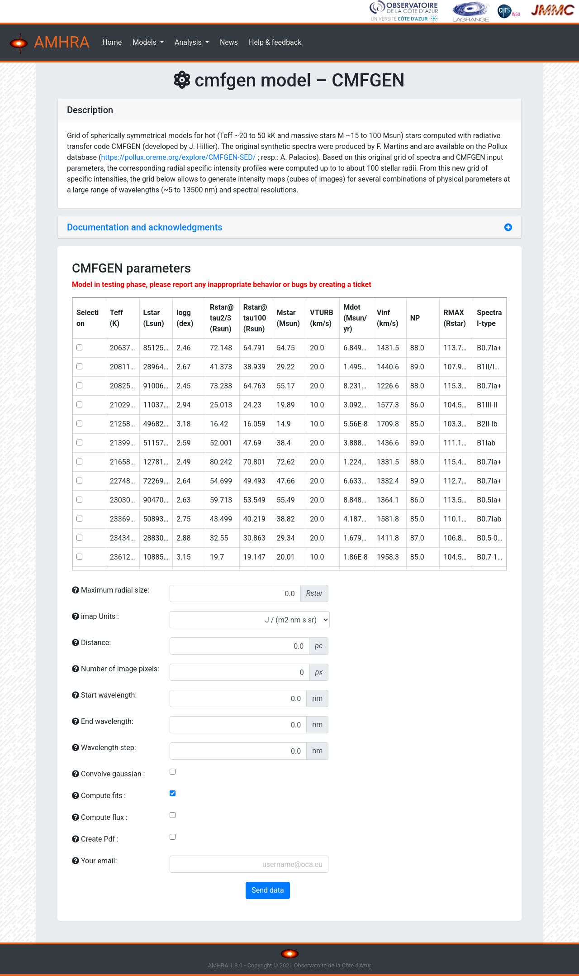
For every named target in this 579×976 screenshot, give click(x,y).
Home (112, 42)
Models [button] (145, 42)
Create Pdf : (95, 839)
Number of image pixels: (115, 669)
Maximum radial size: (110, 590)
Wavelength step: (104, 747)
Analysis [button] (189, 42)
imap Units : (95, 616)
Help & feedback (275, 42)
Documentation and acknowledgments (145, 227)
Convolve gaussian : (108, 774)
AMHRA (48, 43)
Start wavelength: (104, 695)
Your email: (94, 860)
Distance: (91, 642)
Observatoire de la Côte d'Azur (332, 965)
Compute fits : (99, 795)
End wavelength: (102, 721)
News (229, 42)
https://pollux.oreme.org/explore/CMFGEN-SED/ (178, 157)
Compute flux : (100, 817)
